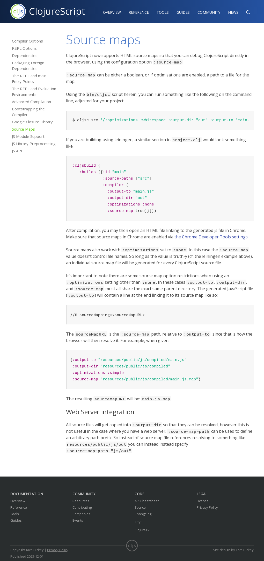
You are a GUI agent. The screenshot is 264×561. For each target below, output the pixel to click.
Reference (18, 507)
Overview (112, 12)
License (203, 501)
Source (140, 507)
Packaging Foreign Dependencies (28, 65)
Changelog (143, 514)
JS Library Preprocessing (34, 143)
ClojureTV (142, 530)
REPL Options (24, 48)
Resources (80, 501)
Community (208, 12)
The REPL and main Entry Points (29, 78)
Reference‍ (139, 12)
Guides (183, 12)
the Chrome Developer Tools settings (211, 237)
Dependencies (25, 55)
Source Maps (23, 129)
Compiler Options (27, 41)
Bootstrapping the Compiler (28, 111)
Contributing (82, 507)
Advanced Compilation (31, 101)
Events (77, 520)
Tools (163, 12)
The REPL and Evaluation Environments (34, 91)
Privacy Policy (207, 507)
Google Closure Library (32, 121)
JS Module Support (28, 136)
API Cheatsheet (147, 501)
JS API (17, 150)
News (233, 12)
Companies (81, 514)
